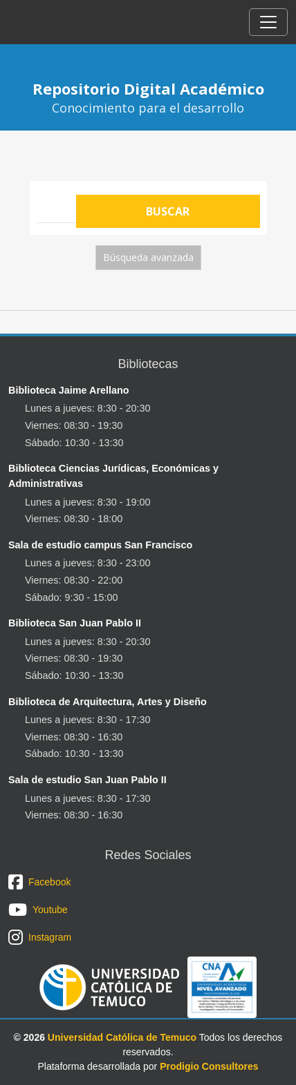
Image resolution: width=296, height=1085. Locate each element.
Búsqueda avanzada (148, 257)
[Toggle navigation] (268, 22)
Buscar (167, 211)
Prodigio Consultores (209, 1066)
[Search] (56, 204)
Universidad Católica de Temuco (122, 1037)
